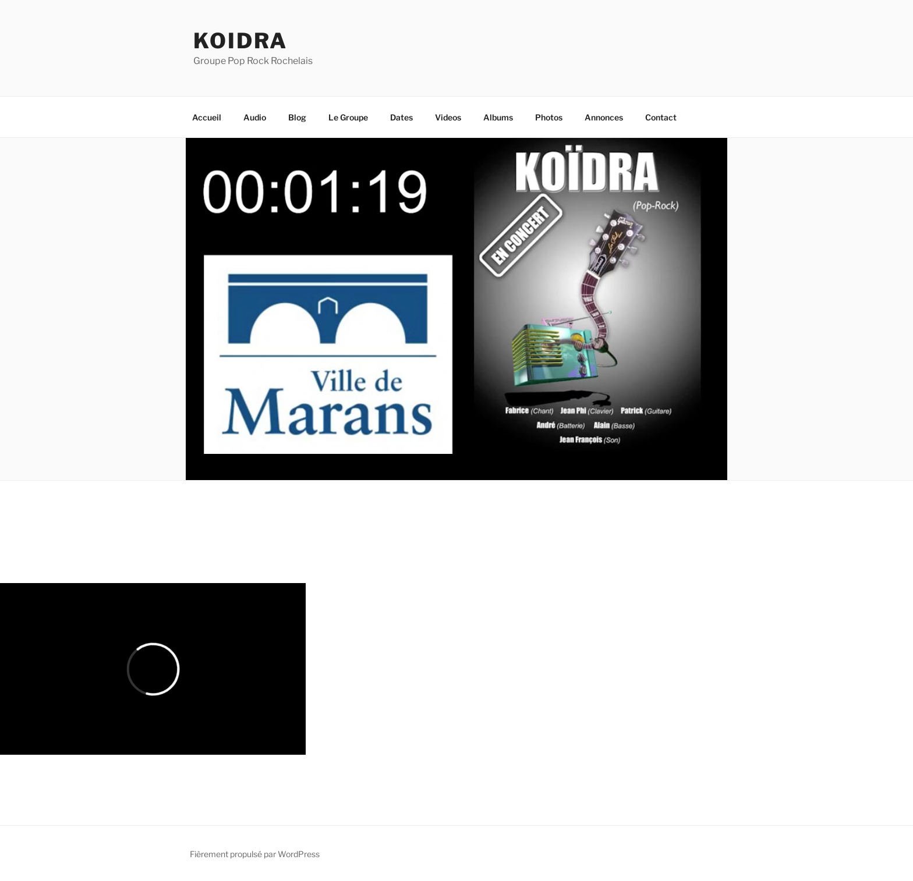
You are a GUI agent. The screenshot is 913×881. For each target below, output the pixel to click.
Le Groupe (348, 117)
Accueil (206, 117)
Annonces (604, 117)
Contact (661, 117)
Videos (448, 117)
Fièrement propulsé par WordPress (255, 854)
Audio (254, 117)
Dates (401, 117)
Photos (548, 117)
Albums (498, 117)
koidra (240, 41)
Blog (297, 117)
